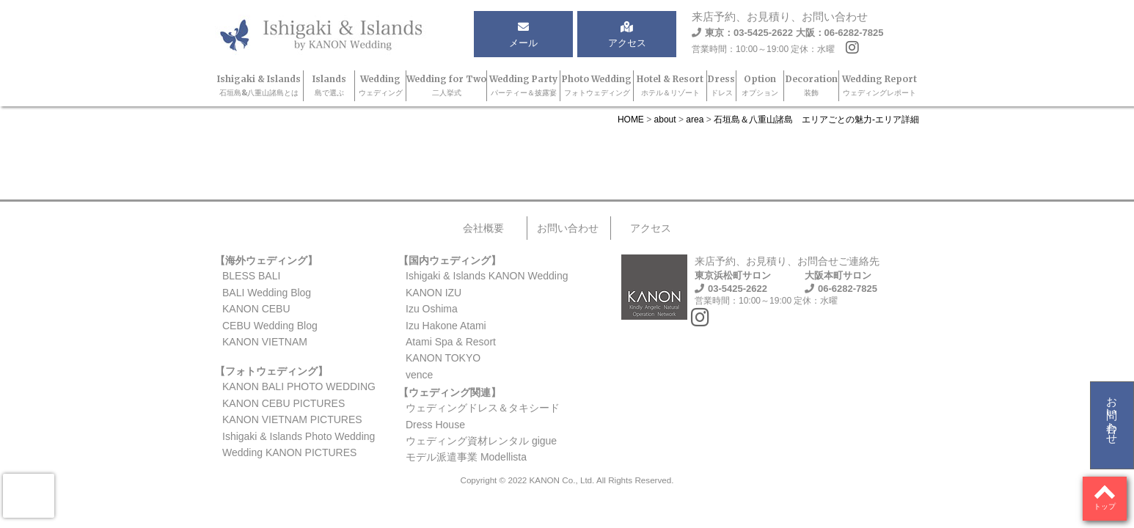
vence (419, 375)
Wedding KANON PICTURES (289, 452)
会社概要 (483, 228)
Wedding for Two (446, 85)
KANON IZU (433, 292)
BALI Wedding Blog (266, 292)
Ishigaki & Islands (259, 85)
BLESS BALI (251, 276)
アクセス (650, 228)
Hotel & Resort (670, 85)
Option (760, 85)
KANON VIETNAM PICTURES (292, 419)
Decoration (812, 85)
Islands (329, 85)
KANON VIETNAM (264, 342)
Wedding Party (523, 85)
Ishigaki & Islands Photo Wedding (298, 436)
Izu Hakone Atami (446, 325)
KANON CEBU (256, 309)
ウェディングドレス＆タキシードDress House (483, 416)
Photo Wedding (597, 85)
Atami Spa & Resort (451, 342)
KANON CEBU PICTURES (283, 403)
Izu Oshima (432, 309)
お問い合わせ (1112, 414)
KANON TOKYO (443, 358)
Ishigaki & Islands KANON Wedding (487, 276)
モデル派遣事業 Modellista (466, 457)
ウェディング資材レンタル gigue (481, 441)
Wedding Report (879, 85)
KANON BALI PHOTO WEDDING (299, 386)
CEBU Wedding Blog (270, 325)
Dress (721, 85)
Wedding (381, 85)
